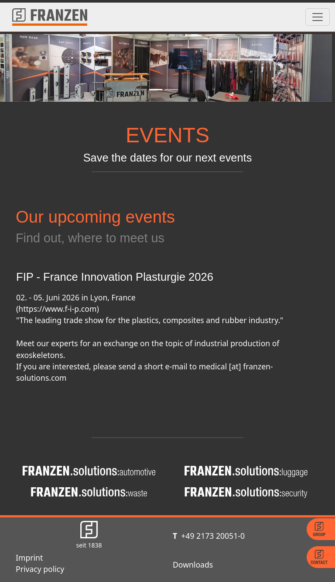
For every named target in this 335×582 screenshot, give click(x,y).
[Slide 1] (155, 90)
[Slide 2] (171, 90)
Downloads (193, 564)
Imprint (29, 557)
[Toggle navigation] (317, 17)
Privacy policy (40, 569)
